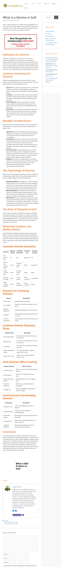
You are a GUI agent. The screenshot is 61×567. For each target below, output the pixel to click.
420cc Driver (49, 71)
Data (27, 3)
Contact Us (46, 3)
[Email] (23, 515)
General (39, 3)
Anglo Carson (16, 20)
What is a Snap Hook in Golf (11, 523)
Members (54, 3)
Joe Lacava (48, 34)
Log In (26, 8)
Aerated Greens (50, 31)
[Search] (56, 17)
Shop (33, 3)
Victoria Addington (51, 78)
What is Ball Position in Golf (10, 522)
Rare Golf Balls (50, 36)
